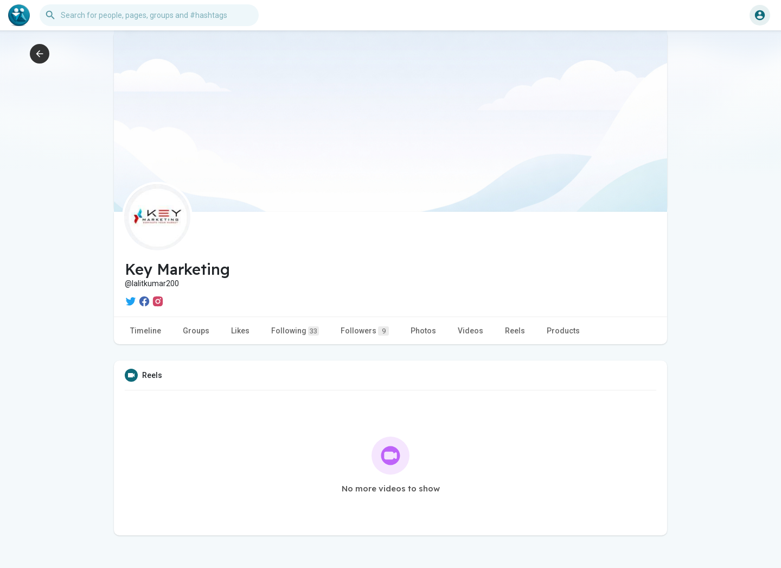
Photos (423, 330)
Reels (515, 330)
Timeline (145, 330)
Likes (240, 330)
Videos (470, 330)
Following (295, 331)
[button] (149, 15)
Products (563, 330)
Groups (196, 330)
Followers (365, 331)
